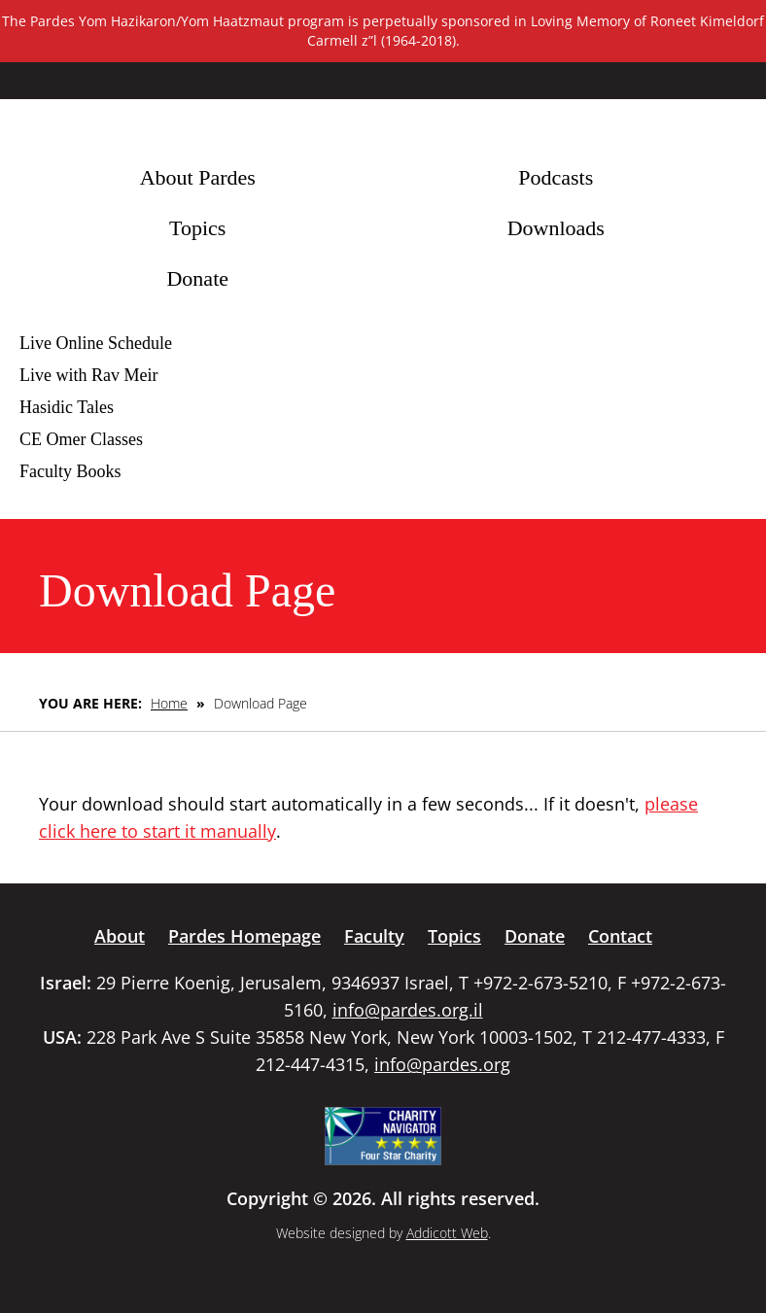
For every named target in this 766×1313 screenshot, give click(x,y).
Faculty (374, 936)
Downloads (556, 228)
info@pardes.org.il (407, 1009)
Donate (197, 278)
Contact (620, 936)
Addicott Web (447, 1233)
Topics (197, 228)
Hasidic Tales (66, 407)
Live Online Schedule (95, 343)
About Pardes (198, 177)
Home (169, 703)
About (119, 936)
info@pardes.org (442, 1064)
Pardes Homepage (244, 936)
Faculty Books (70, 471)
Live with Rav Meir (88, 375)
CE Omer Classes (81, 439)
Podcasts (555, 177)
